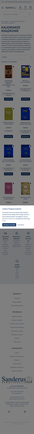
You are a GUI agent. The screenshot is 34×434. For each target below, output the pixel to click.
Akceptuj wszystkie (9, 225)
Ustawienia (20, 225)
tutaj (3, 220)
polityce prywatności (8, 218)
